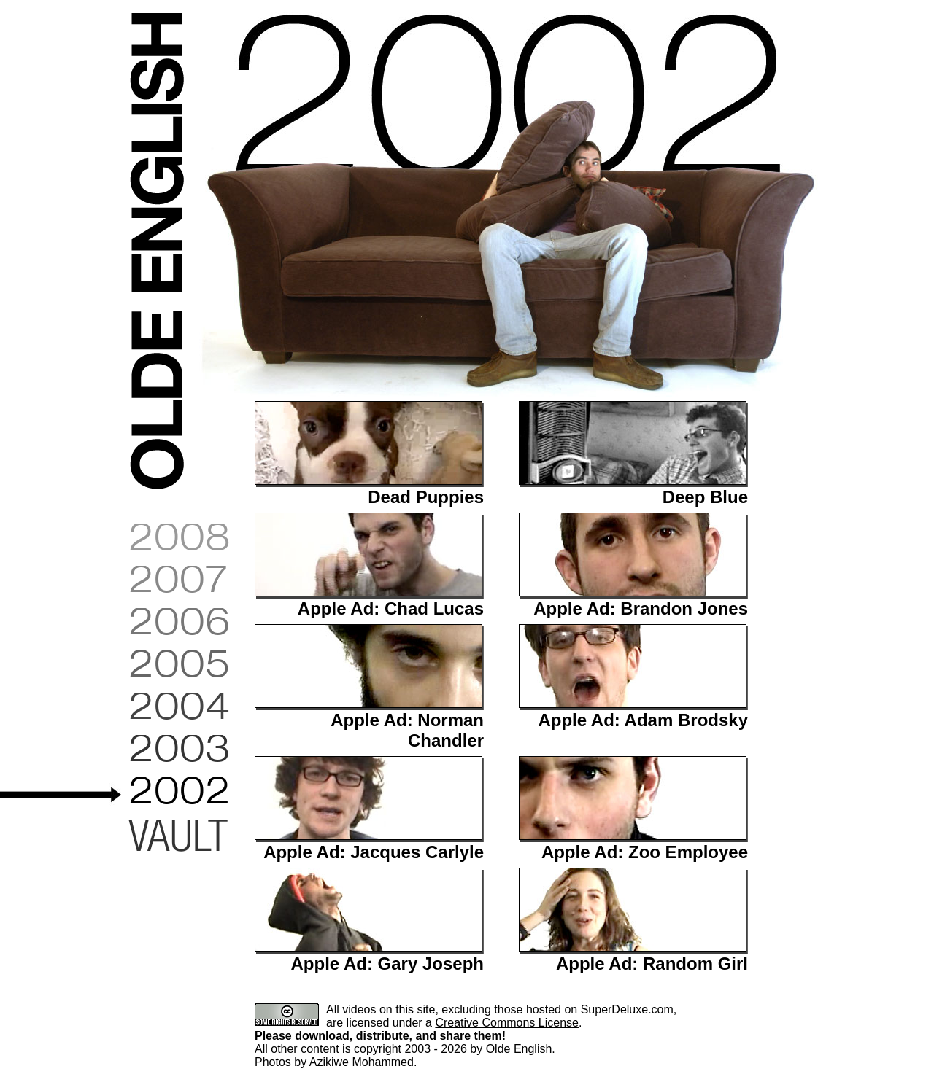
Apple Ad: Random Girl (652, 963)
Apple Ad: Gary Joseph (388, 963)
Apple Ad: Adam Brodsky (643, 720)
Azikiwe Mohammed (361, 1062)
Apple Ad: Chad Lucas (391, 608)
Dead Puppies (426, 497)
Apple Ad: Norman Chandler (407, 730)
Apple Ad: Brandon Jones (640, 608)
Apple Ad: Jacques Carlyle (373, 852)
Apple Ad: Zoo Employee (644, 852)
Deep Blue (705, 497)
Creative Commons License (507, 1022)
